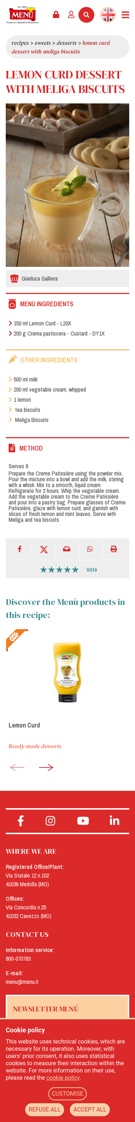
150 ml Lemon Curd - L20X (40, 323)
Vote (91, 569)
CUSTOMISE (68, 1093)
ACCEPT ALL (89, 1109)
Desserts (67, 43)
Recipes (20, 43)
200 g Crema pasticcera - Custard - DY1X (57, 333)
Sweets (43, 43)
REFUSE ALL (44, 1109)
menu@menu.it (22, 982)
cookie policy (63, 1077)
